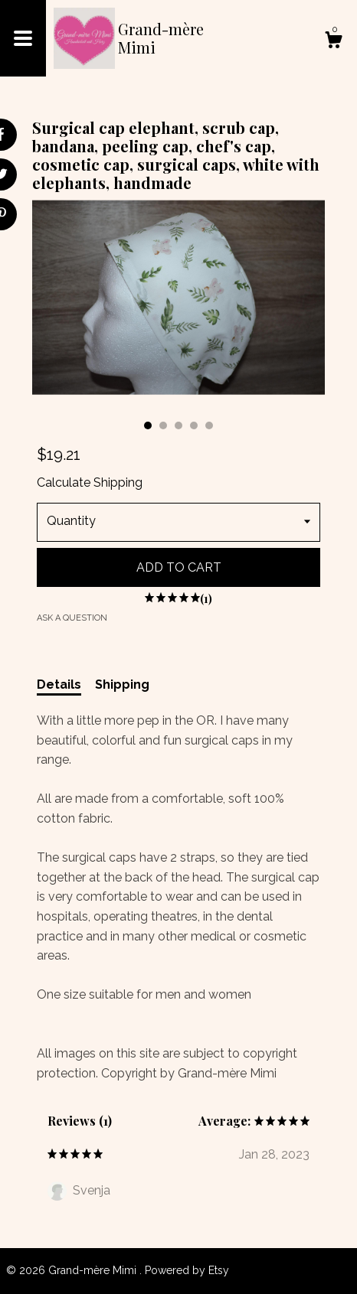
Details (59, 684)
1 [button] (148, 425)
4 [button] (194, 425)
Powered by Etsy (187, 1270)
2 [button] (163, 425)
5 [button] (209, 425)
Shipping (122, 684)
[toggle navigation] (23, 38)
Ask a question (72, 618)
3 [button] (178, 425)
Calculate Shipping (89, 482)
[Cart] (333, 42)
